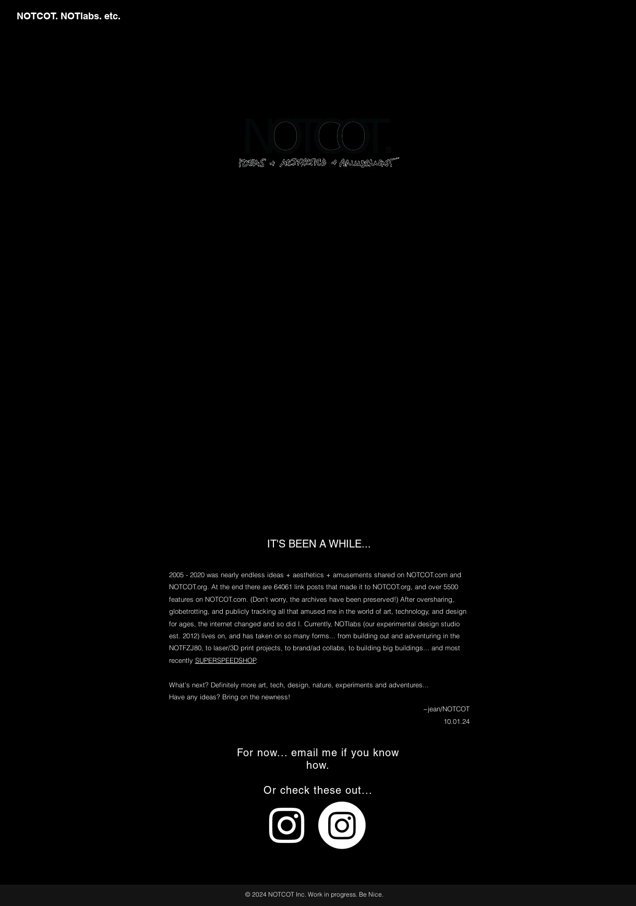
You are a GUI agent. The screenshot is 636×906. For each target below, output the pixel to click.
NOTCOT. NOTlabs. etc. (69, 15)
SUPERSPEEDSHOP (225, 660)
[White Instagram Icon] (286, 825)
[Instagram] (342, 825)
